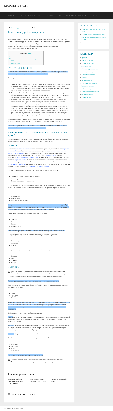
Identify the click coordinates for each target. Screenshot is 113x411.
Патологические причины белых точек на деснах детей (26, 59)
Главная (13, 28)
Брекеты (94, 15)
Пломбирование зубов (88, 72)
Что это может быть (15, 56)
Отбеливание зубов (87, 94)
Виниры (84, 77)
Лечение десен (11, 15)
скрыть (29, 53)
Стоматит (15, 61)
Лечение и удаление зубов (30, 15)
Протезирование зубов (53, 15)
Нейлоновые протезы (88, 89)
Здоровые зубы (16, 6)
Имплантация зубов (88, 63)
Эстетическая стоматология (76, 15)
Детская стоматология (24, 28)
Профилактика (86, 97)
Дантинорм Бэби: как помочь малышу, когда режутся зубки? (15, 381)
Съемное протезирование (89, 83)
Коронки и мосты (87, 80)
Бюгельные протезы (88, 86)
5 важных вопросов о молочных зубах (93, 34)
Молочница (15, 63)
